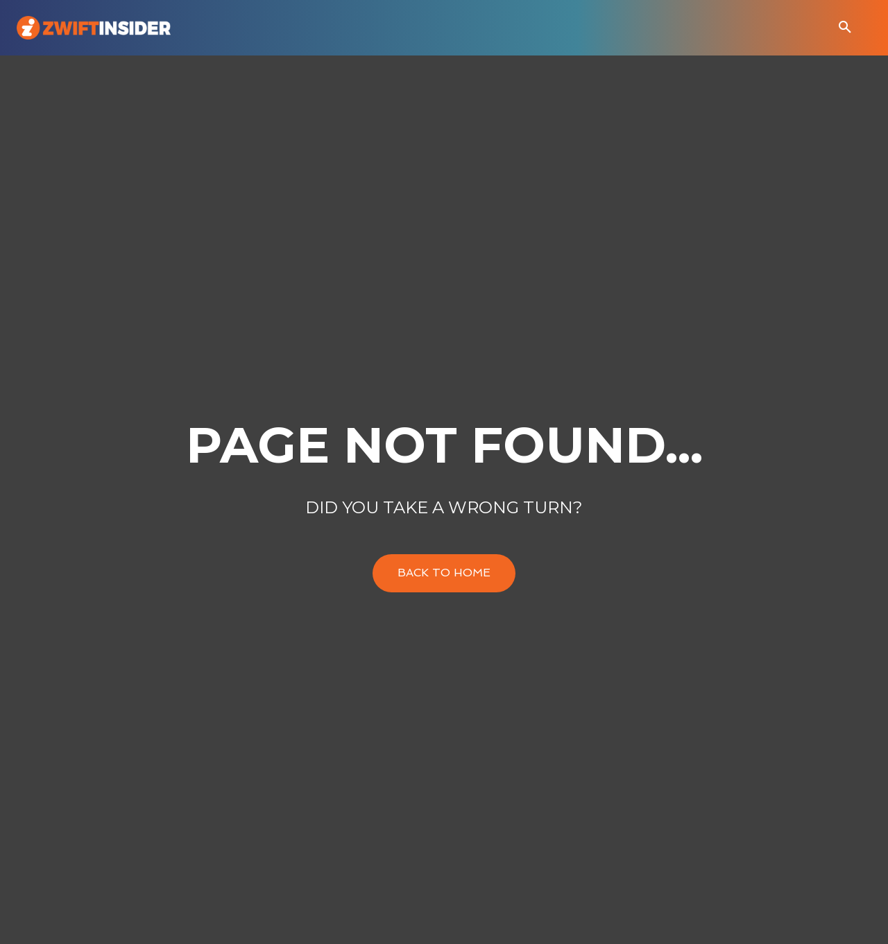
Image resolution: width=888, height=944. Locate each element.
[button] (845, 27)
